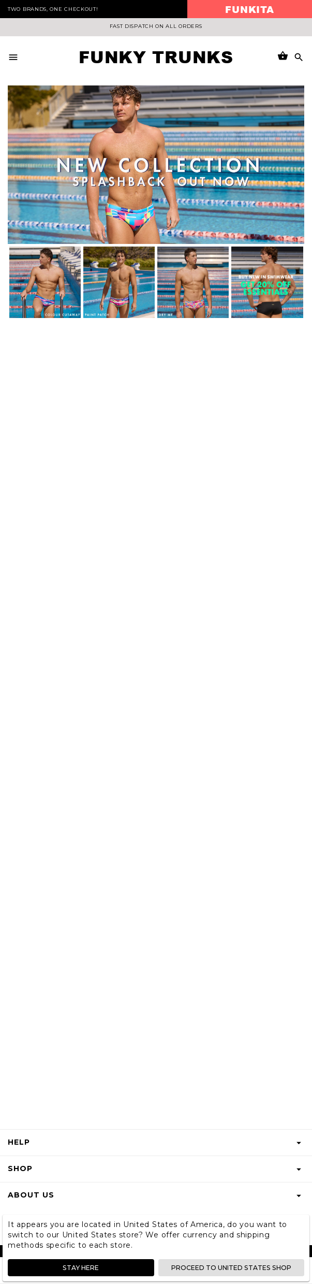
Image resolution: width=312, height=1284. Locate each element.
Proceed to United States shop (231, 1267)
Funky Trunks (156, 57)
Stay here (81, 1267)
